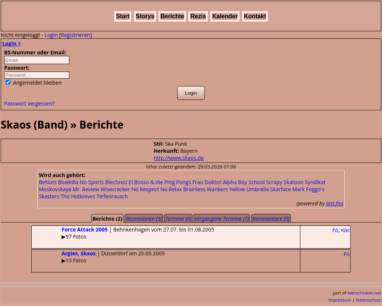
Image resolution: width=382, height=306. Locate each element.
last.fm (334, 203)
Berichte (172, 16)
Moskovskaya (55, 189)
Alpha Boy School (243, 182)
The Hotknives (77, 196)
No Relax (171, 189)
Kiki (345, 230)
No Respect (145, 189)
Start (122, 16)
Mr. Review (86, 189)
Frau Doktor (207, 182)
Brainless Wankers (205, 189)
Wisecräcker (115, 189)
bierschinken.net (365, 293)
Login (50, 34)
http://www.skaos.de (179, 157)
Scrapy (274, 182)
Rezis (198, 16)
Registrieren (75, 34)
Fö (335, 230)
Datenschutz (368, 300)
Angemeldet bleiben (34, 82)
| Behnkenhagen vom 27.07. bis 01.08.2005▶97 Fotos (123, 233)
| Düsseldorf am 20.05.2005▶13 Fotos (98, 257)
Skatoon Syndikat (304, 182)
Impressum (339, 300)
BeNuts (48, 182)
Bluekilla (68, 182)
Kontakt (255, 16)
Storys (145, 16)
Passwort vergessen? (29, 103)
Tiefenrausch (112, 196)
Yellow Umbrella (249, 189)
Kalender (225, 16)
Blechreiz (116, 182)
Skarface (280, 189)
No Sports (92, 182)
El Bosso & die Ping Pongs (160, 182)
